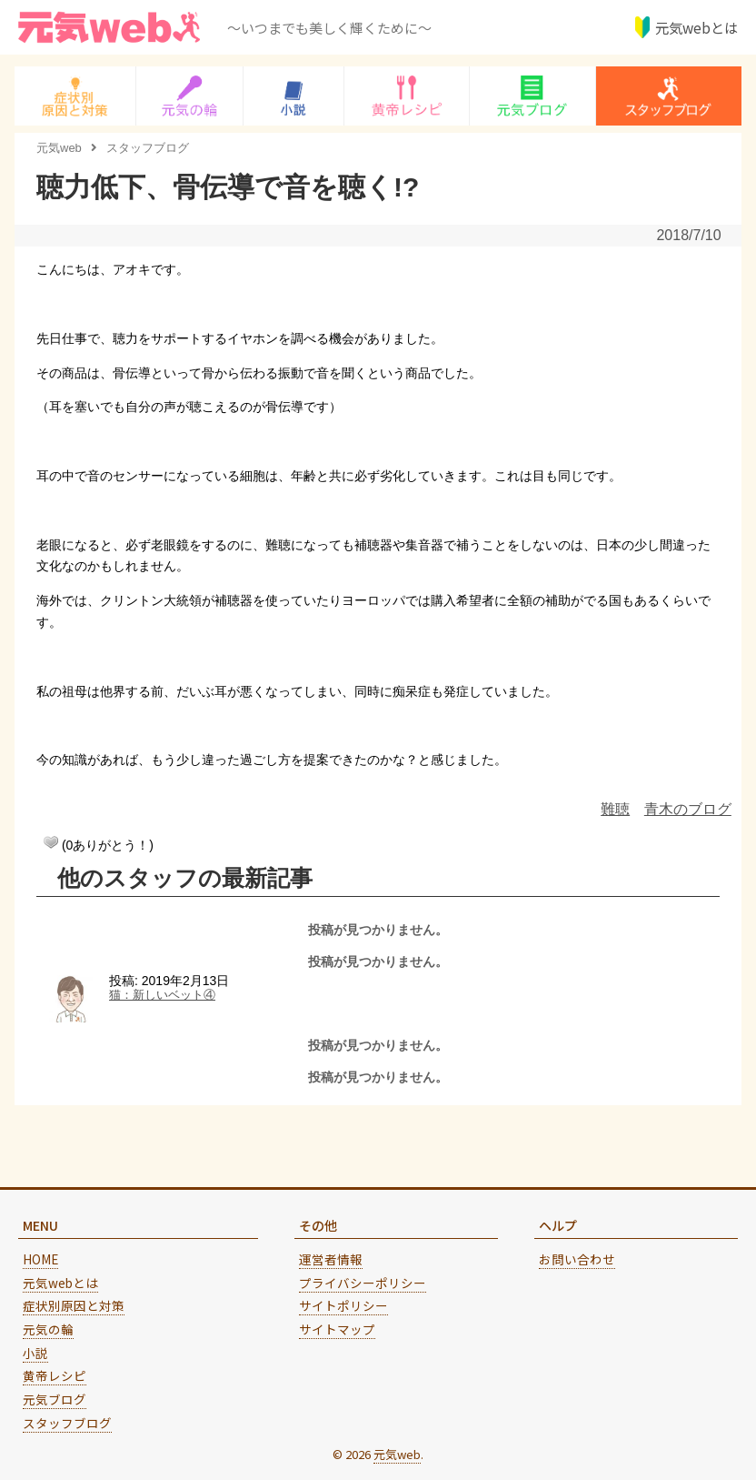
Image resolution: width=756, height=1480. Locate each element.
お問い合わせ (577, 1259)
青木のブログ (687, 809)
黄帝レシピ (54, 1375)
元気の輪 (48, 1329)
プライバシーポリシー (362, 1283)
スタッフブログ (67, 1423)
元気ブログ (54, 1399)
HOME (40, 1259)
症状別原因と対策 (73, 1305)
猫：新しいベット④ (162, 995)
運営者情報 (331, 1259)
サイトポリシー (343, 1305)
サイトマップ (337, 1329)
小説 (35, 1353)
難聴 (615, 809)
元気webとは (694, 27)
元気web (397, 1454)
